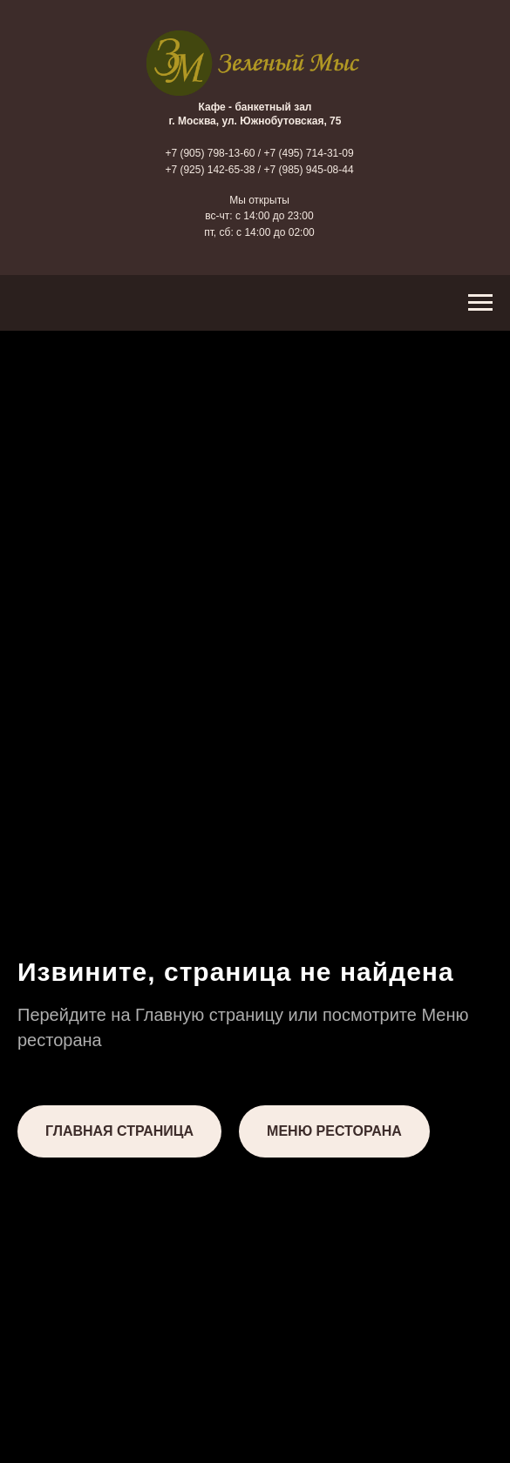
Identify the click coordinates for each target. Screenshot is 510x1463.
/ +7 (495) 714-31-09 (306, 153)
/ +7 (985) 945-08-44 (306, 170)
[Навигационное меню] (480, 303)
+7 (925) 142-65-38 (210, 170)
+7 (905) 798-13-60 (210, 153)
